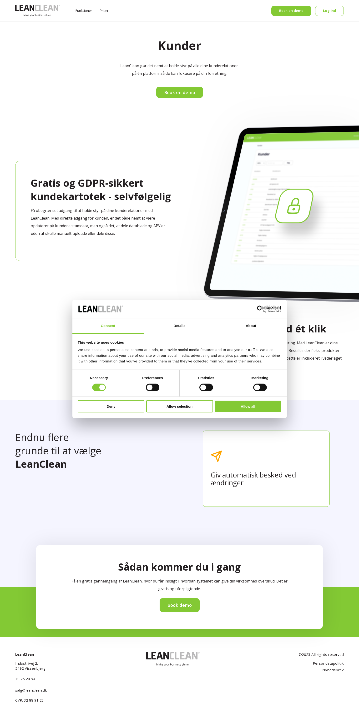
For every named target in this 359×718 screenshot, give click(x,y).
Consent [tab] (108, 326)
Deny (111, 406)
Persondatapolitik (328, 663)
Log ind (329, 10)
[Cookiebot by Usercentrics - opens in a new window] (260, 309)
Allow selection (179, 406)
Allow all (248, 406)
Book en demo (291, 10)
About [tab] (251, 326)
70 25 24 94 (25, 678)
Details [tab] (180, 326)
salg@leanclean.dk (31, 690)
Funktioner (83, 10)
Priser (104, 10)
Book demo (179, 605)
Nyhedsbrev (333, 670)
